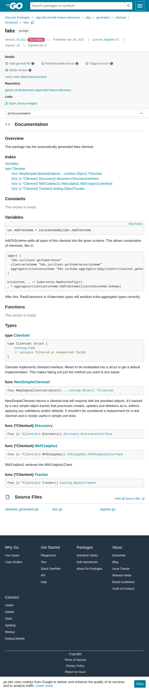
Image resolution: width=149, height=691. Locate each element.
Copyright (75, 654)
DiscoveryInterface (96, 434)
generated (102, 17)
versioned (11, 22)
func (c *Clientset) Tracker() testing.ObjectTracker (48, 188)
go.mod (21, 63)
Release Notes (122, 575)
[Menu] (74, 113)
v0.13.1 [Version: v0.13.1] (16, 39)
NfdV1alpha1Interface (105, 454)
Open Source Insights (21, 103)
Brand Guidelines (123, 582)
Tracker (41, 475)
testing (20, 348)
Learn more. (45, 685)
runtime (74, 390)
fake (26, 22)
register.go (107, 509)
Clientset (22, 335)
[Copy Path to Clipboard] (32, 22)
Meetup (10, 632)
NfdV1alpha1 (46, 446)
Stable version (18, 70)
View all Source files (128, 498)
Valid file (20, 63)
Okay (140, 684)
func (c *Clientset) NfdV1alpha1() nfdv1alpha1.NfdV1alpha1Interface (62, 183)
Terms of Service (75, 659)
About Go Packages (90, 568)
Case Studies (13, 562)
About (117, 547)
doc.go (57, 509)
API (43, 575)
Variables (12, 163)
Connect (12, 597)
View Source (136, 223)
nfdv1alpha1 (76, 454)
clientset (120, 17)
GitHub (9, 612)
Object (87, 390)
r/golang (10, 625)
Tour (43, 562)
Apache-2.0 (111, 39)
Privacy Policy (75, 665)
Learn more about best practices (26, 76)
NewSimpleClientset (32, 382)
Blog (115, 562)
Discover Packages (17, 17)
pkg (88, 17)
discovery (71, 434)
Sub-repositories (87, 562)
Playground (48, 555)
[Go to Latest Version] (36, 39)
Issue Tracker (121, 568)
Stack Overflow (50, 568)
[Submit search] (128, 6)
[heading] (17, 5)
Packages (85, 547)
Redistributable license (60, 63)
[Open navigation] (140, 6)
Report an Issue (75, 672)
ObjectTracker (85, 483)
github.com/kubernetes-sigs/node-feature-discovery (38, 90)
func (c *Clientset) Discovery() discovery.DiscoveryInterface (55, 178)
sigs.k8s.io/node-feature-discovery (58, 17)
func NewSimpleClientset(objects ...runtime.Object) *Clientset (57, 173)
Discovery (44, 426)
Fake (31, 348)
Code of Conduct (123, 588)
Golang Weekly (15, 638)
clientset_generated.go (22, 509)
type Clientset (15, 168)
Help (44, 582)
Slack (8, 618)
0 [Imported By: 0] (37, 45)
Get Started (50, 547)
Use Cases (12, 555)
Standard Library (87, 555)
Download (118, 555)
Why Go (12, 547)
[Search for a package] (77, 6)
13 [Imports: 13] (12, 45)
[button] (6, 63)
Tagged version (99, 63)
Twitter (9, 605)
